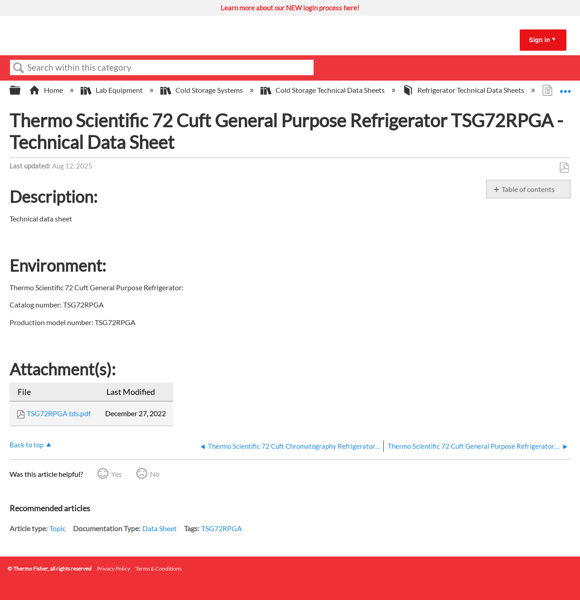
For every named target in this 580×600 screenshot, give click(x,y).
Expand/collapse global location (565, 87)
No (155, 474)
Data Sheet (159, 528)
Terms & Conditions (158, 568)
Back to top (27, 445)
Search (19, 68)
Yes (116, 474)
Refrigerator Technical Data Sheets (464, 90)
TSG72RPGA (221, 528)
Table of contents (528, 189)
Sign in (539, 39)
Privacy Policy (113, 568)
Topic (57, 528)
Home (46, 90)
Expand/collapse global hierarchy (20, 90)
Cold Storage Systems (202, 90)
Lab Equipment (112, 90)
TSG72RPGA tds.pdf (59, 413)
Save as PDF (564, 168)
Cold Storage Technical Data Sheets (323, 90)
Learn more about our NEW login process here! (290, 8)
